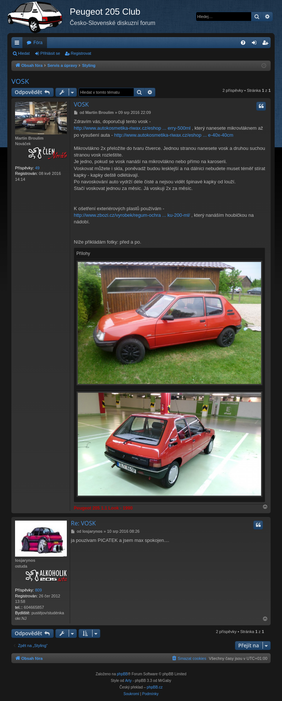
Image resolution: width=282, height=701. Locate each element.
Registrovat (81, 53)
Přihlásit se (50, 53)
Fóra (38, 42)
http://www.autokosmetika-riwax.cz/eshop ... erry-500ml (132, 128)
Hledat (24, 53)
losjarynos (25, 560)
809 (38, 590)
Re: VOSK (83, 523)
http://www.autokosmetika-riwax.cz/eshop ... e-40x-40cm (173, 135)
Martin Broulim (29, 138)
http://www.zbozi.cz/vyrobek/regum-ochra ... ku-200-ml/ (132, 215)
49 (37, 168)
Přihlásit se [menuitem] (256, 44)
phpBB (122, 674)
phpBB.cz (155, 687)
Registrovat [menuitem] (267, 44)
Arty (128, 681)
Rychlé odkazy (18, 44)
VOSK (20, 81)
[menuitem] (243, 42)
